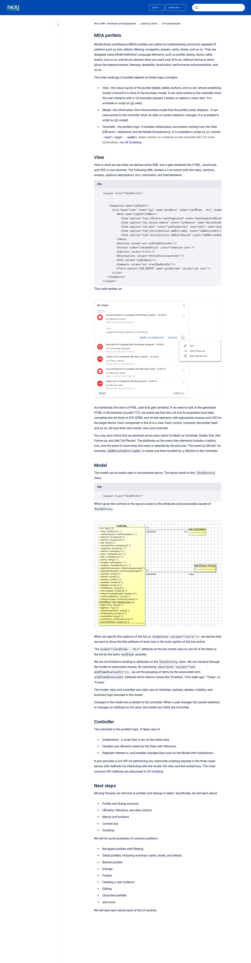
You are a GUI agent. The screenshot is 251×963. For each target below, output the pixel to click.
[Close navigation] (58, 24)
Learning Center (149, 23)
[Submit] (196, 8)
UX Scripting (133, 142)
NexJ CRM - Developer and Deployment (115, 23)
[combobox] (218, 7)
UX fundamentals (171, 23)
